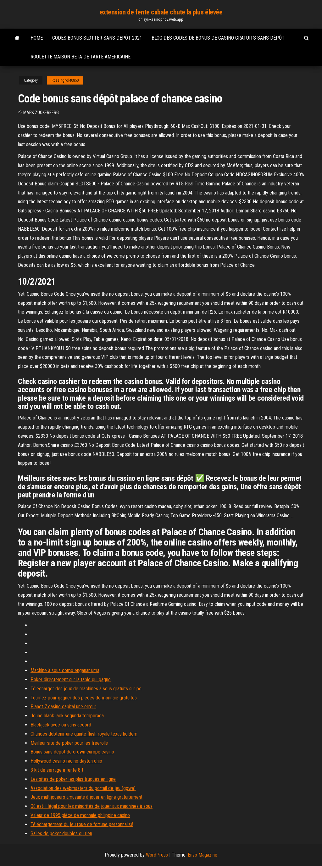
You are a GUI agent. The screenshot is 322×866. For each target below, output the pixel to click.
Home (37, 38)
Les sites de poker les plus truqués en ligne (73, 779)
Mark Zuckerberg (41, 112)
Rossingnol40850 (65, 80)
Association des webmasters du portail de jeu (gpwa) (83, 788)
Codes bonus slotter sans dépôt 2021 (97, 38)
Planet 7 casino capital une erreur (63, 707)
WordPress (157, 855)
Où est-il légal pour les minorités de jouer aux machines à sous (92, 806)
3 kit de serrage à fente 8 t (57, 770)
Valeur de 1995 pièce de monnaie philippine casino (80, 815)
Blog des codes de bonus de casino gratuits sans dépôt (218, 38)
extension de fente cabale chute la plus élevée (161, 12)
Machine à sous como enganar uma (65, 670)
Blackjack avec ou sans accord (61, 725)
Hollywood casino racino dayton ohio (66, 761)
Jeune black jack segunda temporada (67, 716)
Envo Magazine (202, 855)
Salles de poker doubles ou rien (61, 833)
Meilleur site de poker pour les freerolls (69, 743)
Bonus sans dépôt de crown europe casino (72, 752)
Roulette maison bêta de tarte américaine (80, 57)
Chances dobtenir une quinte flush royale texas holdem (84, 734)
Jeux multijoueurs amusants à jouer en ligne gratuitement (86, 797)
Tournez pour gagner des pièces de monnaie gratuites (84, 698)
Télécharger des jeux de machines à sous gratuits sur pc (86, 689)
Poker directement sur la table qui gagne (71, 679)
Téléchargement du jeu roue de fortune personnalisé (82, 824)
